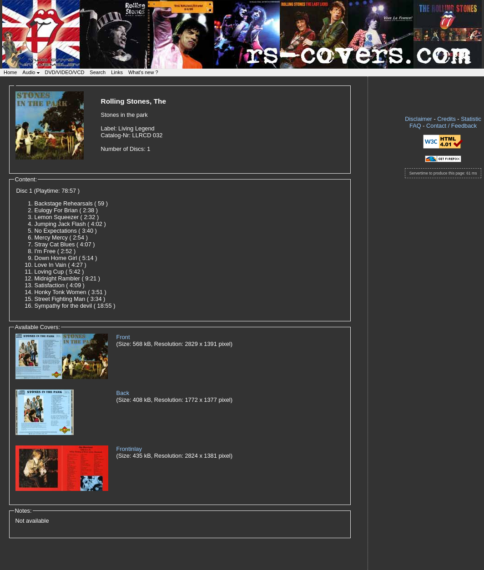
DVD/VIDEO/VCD (65, 72)
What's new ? (143, 72)
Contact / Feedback (451, 125)
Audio (30, 72)
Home (10, 72)
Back (122, 393)
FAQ (415, 125)
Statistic (471, 118)
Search (98, 72)
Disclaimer (418, 118)
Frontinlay (129, 448)
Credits (446, 118)
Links (117, 72)
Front (123, 337)
